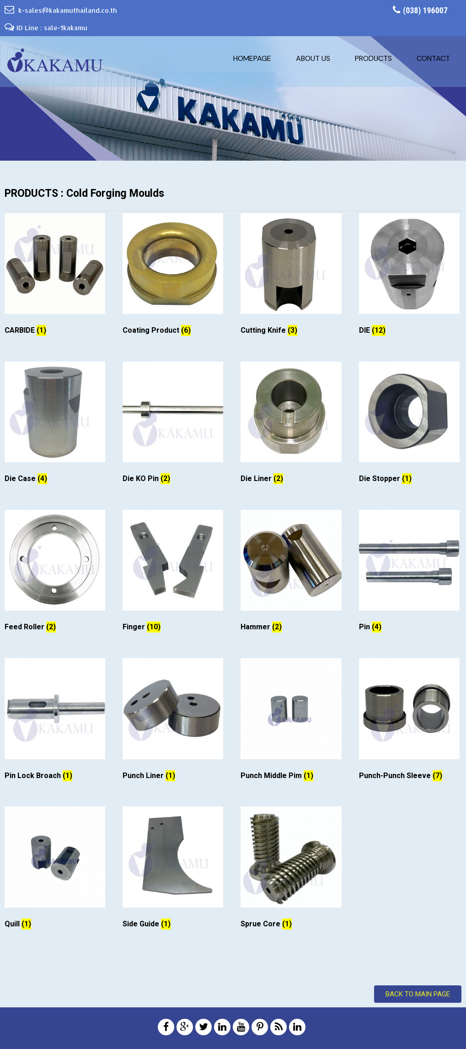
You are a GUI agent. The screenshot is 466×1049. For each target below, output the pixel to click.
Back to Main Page (418, 994)
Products (373, 58)
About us (313, 58)
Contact (433, 58)
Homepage (252, 58)
